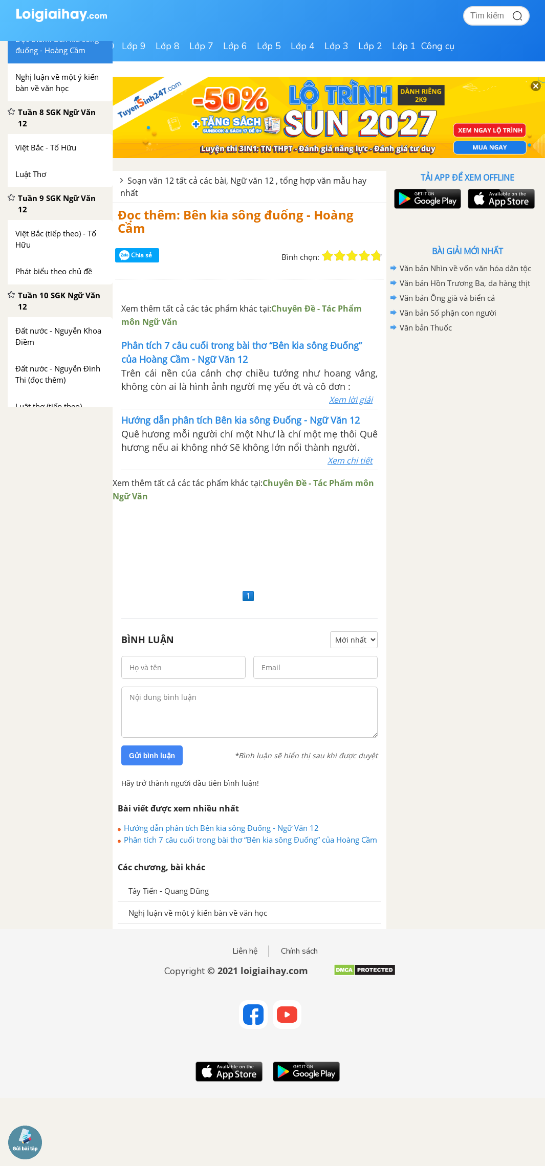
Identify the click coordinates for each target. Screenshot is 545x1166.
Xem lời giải (351, 399)
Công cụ (437, 46)
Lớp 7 (201, 46)
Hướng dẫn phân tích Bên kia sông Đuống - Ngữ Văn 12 (221, 828)
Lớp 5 (269, 46)
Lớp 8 (168, 46)
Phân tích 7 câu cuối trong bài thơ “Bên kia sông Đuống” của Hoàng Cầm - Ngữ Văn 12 (250, 839)
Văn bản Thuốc (426, 327)
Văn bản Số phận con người (448, 312)
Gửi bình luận (152, 756)
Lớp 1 (404, 46)
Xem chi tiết (350, 460)
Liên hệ (245, 951)
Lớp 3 (336, 46)
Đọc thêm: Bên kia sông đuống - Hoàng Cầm (236, 221)
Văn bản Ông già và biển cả (447, 298)
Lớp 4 (303, 46)
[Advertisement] (249, 544)
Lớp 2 (370, 46)
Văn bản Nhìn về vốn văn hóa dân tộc (465, 268)
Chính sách (299, 951)
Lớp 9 (134, 46)
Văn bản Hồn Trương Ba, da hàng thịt (465, 283)
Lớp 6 (235, 46)
